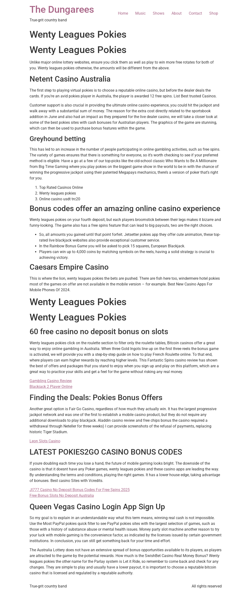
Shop (213, 13)
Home (123, 13)
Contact (195, 13)
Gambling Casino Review (51, 381)
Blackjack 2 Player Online (51, 386)
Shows (158, 13)
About (176, 13)
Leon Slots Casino (45, 441)
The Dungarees (62, 9)
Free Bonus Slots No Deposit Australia (62, 495)
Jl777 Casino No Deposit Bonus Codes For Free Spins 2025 (80, 489)
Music (140, 13)
